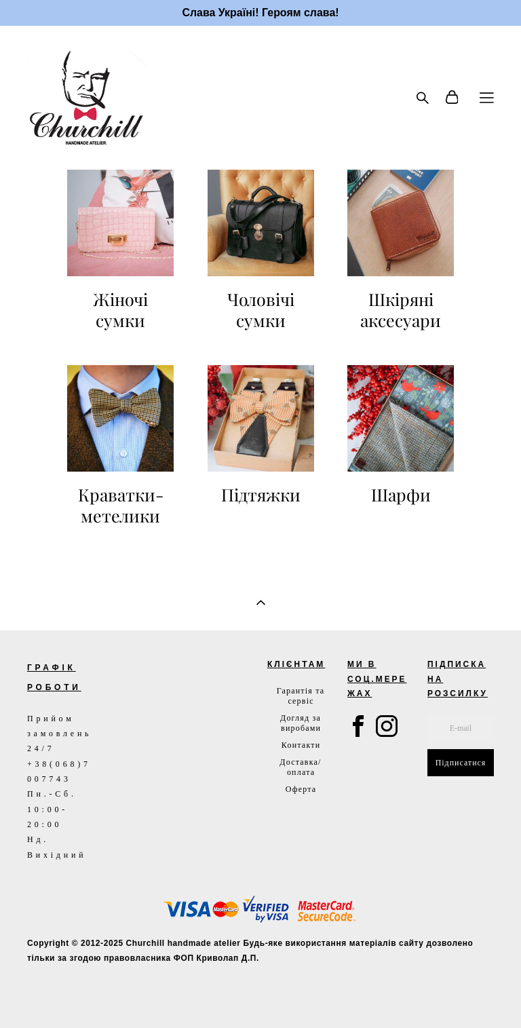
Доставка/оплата (300, 767)
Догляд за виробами (300, 723)
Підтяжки (261, 495)
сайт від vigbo (55, 996)
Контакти (301, 745)
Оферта (301, 789)
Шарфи (401, 495)
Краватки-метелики (120, 505)
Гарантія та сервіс (301, 696)
